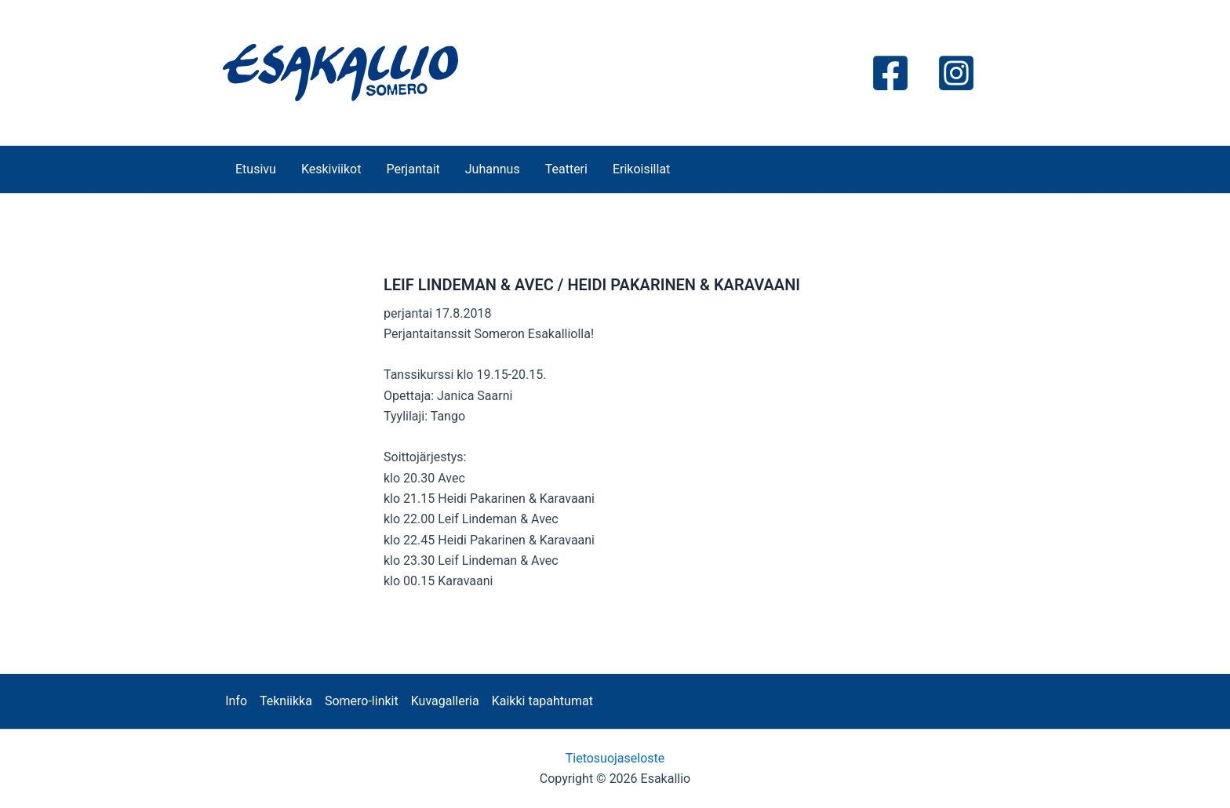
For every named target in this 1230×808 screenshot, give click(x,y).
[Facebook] (890, 73)
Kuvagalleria (445, 700)
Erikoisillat (641, 169)
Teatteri (566, 169)
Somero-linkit (361, 700)
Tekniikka (286, 700)
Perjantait (412, 169)
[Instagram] (956, 73)
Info (236, 700)
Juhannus (492, 169)
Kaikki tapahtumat (542, 700)
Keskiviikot (331, 169)
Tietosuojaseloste (615, 758)
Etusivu (255, 169)
